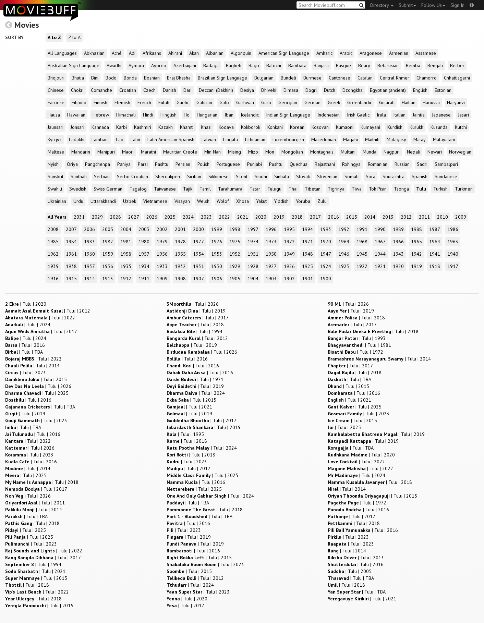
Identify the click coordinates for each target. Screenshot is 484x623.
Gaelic (183, 102)
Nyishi (54, 164)
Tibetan (312, 189)
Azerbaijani (184, 65)
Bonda (130, 78)
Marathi (148, 152)
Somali (351, 176)
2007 (71, 229)
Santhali (79, 176)
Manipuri (106, 152)
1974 (252, 242)
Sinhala (281, 176)
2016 (333, 217)
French (144, 102)
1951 (252, 254)
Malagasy (396, 139)
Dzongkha (352, 90)
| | (25, 304)
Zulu (322, 201)
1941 (434, 254)
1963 (452, 242)
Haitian (408, 102)
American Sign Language (283, 53)
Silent (241, 176)
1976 (216, 242)
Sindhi (261, 176)
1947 (325, 254)
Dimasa (290, 90)
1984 (71, 242)
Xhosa (242, 201)
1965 (416, 242)
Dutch (329, 90)
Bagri (254, 65)
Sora (370, 176)
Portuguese (228, 164)
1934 (143, 266)
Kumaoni (344, 127)
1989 (398, 229)
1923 (343, 266)
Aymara (136, 65)
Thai (293, 189)
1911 (143, 279)
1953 (216, 254)
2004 (125, 229)
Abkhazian (94, 53)
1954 (198, 254)
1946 (343, 254)
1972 (289, 242)
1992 (343, 229)
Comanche (101, 90)
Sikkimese (218, 176)
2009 (460, 217)
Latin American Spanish (170, 139)
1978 (180, 242)
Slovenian (327, 176)
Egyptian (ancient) (388, 90)
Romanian (377, 164)
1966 (398, 242)
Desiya (247, 90)
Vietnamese (155, 201)
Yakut (261, 201)
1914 (89, 279)
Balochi (273, 65)
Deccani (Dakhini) (216, 90)
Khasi (206, 127)
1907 (198, 279)
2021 (242, 217)
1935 (125, 266)
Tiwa (357, 189)
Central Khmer (394, 78)
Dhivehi (268, 90)
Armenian (398, 53)
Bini (94, 78)
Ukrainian (57, 201)
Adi (132, 53)
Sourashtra (393, 176)
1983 (89, 242)
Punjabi (254, 164)
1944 (380, 254)
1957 (143, 254)
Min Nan (212, 152)
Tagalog (138, 189)
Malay (419, 139)
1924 (325, 266)
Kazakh (165, 127)
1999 (216, 229)
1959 (107, 254)
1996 (271, 229)
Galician (204, 102)
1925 (307, 266)
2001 (180, 229)
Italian (399, 115)
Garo (266, 102)
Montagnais (322, 152)
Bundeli (288, 78)
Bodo (111, 78)
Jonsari (77, 127)
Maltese (56, 152)
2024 (188, 217)
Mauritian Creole (180, 152)
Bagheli (233, 65)
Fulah (163, 102)
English (420, 90)
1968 (361, 242)
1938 (71, 266)
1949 (289, 254)
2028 (115, 217)
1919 (416, 266)
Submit (407, 5)
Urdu (78, 201)
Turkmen (464, 189)
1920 (398, 266)
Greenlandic (359, 102)
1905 (234, 279)
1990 (380, 229)
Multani (348, 152)
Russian (402, 164)
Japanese (441, 115)
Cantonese (339, 78)
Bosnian (152, 78)
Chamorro (426, 78)
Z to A (74, 37)
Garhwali (245, 102)
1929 (234, 266)
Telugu (274, 189)
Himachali (126, 115)
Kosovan (320, 127)
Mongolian (292, 152)
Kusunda (439, 127)
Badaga (211, 65)
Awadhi (114, 65)
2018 (297, 217)
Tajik (187, 189)
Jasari (463, 115)
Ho (187, 115)
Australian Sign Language (73, 65)
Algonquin (241, 53)
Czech (149, 90)
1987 (434, 229)
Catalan (365, 78)
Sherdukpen (167, 176)
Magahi (350, 139)
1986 (452, 229)
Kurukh (416, 127)
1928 (252, 266)
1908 (180, 279)
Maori (128, 152)
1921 (380, 266)
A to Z (54, 37)
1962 (53, 254)
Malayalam (444, 139)
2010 (442, 217)
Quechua (298, 164)
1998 (234, 229)
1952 (234, 254)
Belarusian (388, 65)
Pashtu (161, 164)
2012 (406, 217)
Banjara (321, 65)
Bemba (413, 65)
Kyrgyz (55, 139)
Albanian (214, 53)
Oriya (72, 164)
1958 (125, 254)
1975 (234, 242)
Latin (135, 139)
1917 (452, 266)
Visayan (182, 201)
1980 (143, 242)
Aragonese (371, 53)
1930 (216, 266)
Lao (119, 139)
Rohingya (351, 164)
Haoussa (431, 102)
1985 (53, 242)
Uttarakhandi (103, 201)
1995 (289, 229)
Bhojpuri (56, 78)
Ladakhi (76, 139)
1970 (325, 242)
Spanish (419, 176)
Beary (364, 65)
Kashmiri (142, 127)
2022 (224, 217)
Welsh (203, 201)
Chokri (77, 90)
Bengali (435, 65)
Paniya (124, 164)
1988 (416, 229)
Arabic (346, 53)
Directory (382, 5)
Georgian (287, 102)
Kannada (100, 127)
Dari (187, 90)
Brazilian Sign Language (222, 78)
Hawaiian (76, 115)
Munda (369, 152)
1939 (53, 266)
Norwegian (460, 152)
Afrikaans (152, 53)
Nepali (413, 152)
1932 (180, 266)
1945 (361, 254)
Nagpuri (392, 152)
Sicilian (194, 176)
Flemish (122, 102)
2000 (198, 229)
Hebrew (101, 115)
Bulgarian (264, 78)
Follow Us (433, 5)
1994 (307, 229)
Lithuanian (255, 139)
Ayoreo (158, 65)
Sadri (422, 164)
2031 (79, 217)
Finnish (100, 102)
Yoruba (303, 201)
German (312, 102)
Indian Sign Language (288, 115)
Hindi (148, 115)
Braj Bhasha (179, 78)
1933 (162, 266)
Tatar (255, 189)
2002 (162, 229)
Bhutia (78, 78)
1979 (162, 242)
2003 (143, 229)
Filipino (79, 102)
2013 (388, 217)
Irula (381, 115)
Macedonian (323, 139)
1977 (198, 242)
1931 (198, 266)
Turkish (440, 189)
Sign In (457, 5)
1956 (162, 254)
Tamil (205, 189)
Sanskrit (55, 176)
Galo (224, 102)
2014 (369, 217)
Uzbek (129, 201)
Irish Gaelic (358, 115)
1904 (252, 279)
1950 (271, 254)
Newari (434, 152)
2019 (279, 217)
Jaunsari (55, 127)
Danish (169, 90)
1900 (325, 279)
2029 (97, 217)
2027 (133, 217)
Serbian (102, 176)
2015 (351, 217)
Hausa (54, 115)
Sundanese (446, 176)
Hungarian (207, 115)
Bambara (297, 65)
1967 (380, 242)
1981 (125, 242)
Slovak (303, 176)
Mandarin (80, 152)
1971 (307, 242)
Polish (203, 164)
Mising (234, 152)
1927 (271, 266)
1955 (180, 254)
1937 (89, 266)
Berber (457, 65)
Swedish (77, 189)
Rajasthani (325, 164)
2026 (151, 217)
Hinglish (168, 115)
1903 (271, 279)
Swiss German (108, 189)
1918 (434, 266)
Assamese (425, 53)
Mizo (253, 152)
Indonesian (328, 115)
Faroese (56, 102)
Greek (334, 102)
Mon (269, 152)
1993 (325, 229)
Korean (297, 127)
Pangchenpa (97, 164)
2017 (315, 217)
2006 (89, 229)
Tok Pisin (378, 189)
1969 (343, 242)
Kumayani (370, 127)
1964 (434, 242)
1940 (452, 254)
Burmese (312, 78)
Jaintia (419, 115)
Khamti (187, 127)
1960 (89, 254)
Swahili (55, 189)
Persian (183, 164)
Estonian (443, 90)
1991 (361, 229)
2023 (206, 217)
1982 (107, 242)
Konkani (275, 127)
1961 (71, 254)
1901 (307, 279)
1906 (216, 279)
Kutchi (461, 127)
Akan (194, 53)
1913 (107, 279)
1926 (289, 266)
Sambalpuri (446, 164)
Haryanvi (456, 102)
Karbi (121, 127)
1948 (307, 254)
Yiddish (281, 201)
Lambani (100, 139)
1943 (398, 254)
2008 (53, 229)
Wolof (223, 201)
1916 (53, 279)
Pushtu (275, 164)
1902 (289, 279)
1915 (71, 279)
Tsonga (401, 189)
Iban (229, 115)
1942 (416, 254)
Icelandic (250, 115)
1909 (162, 279)
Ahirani (175, 53)
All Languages (62, 53)
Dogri (311, 90)
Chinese (56, 90)
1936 (107, 266)
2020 (260, 217)
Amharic (324, 53)
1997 (252, 229)
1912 (125, 279)
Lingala (230, 139)
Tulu (421, 189)
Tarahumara (230, 189)
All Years (57, 217)
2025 (170, 217)
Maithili (372, 139)
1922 (361, 266)
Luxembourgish (288, 139)
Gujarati (387, 102)
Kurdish (394, 127)
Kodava (226, 127)
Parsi (143, 164)
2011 (424, 217)
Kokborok (250, 127)
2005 (107, 229)
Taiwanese (165, 189)
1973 (271, 242)
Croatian (127, 90)
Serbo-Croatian (132, 176)
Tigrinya (336, 189)
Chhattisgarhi (457, 78)
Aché (117, 53)
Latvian (209, 139)
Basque (343, 65)
